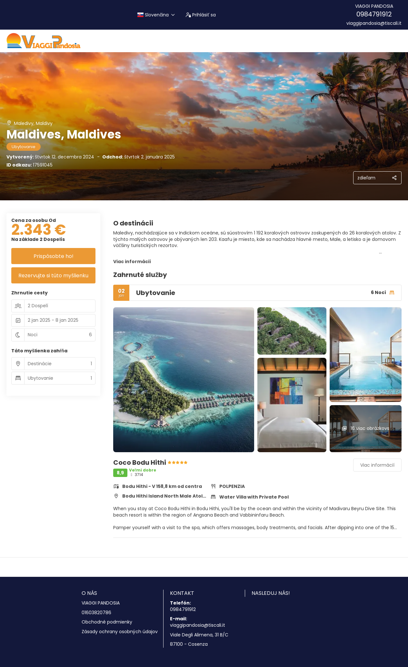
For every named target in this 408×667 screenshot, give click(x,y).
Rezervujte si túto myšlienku (53, 275)
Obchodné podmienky (107, 622)
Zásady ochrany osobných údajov (120, 632)
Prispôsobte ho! (54, 256)
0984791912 (374, 14)
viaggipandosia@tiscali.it (374, 23)
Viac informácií (132, 261)
